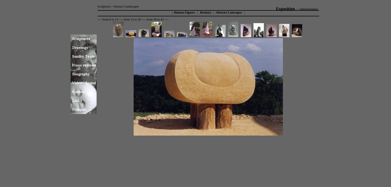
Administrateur (308, 9)
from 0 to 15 (110, 19)
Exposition (285, 8)
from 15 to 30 (132, 19)
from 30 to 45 (155, 19)
